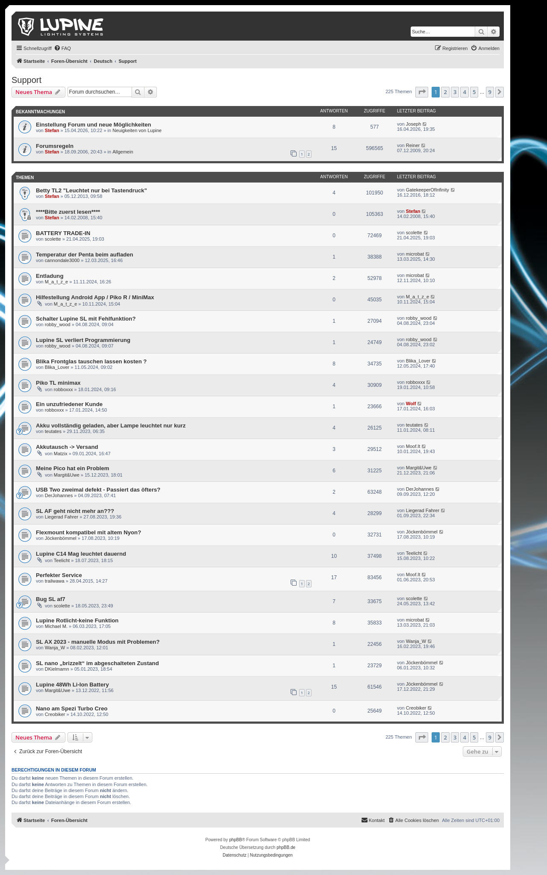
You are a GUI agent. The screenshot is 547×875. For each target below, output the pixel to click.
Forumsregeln (55, 146)
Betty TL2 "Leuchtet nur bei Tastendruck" (91, 190)
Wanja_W (55, 647)
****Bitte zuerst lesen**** (68, 212)
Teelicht (62, 560)
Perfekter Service (59, 575)
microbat (415, 253)
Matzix (61, 453)
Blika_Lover (57, 367)
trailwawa (55, 580)
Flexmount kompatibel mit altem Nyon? (88, 532)
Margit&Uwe (66, 474)
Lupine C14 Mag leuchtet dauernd (81, 554)
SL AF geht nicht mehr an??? (75, 511)
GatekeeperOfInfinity (427, 189)
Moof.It (413, 446)
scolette (53, 239)
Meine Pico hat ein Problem (72, 468)
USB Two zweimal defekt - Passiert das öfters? (98, 489)
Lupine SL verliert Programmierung (83, 340)
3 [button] (454, 92)
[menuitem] (62, 48)
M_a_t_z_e (56, 281)
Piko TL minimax (58, 383)
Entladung (49, 276)
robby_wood (58, 324)
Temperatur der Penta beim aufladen (84, 254)
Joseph (413, 124)
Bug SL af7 (50, 599)
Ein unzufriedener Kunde (69, 404)
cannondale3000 (62, 260)
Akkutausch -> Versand (67, 447)
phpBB (235, 839)
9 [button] (489, 92)
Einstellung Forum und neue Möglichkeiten (93, 124)
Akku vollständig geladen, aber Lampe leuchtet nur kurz (110, 425)
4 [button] (464, 92)
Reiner (413, 145)
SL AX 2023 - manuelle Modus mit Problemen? (97, 642)
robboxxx (63, 389)
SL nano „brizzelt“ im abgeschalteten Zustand (97, 663)
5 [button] (474, 92)
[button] (421, 92)
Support (26, 80)
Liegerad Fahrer (61, 516)
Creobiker (55, 714)
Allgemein (122, 151)
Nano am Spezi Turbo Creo (72, 708)
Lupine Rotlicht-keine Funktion (77, 620)
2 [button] (445, 92)
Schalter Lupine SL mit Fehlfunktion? (85, 318)
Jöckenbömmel (60, 538)
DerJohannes (59, 495)
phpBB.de (285, 847)
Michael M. (56, 626)
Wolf (411, 403)
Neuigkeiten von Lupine (137, 130)
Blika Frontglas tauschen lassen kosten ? (91, 361)
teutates (53, 431)
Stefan (52, 130)
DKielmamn (57, 669)
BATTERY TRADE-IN (63, 233)
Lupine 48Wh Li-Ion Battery (72, 684)
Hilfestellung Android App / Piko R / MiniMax (95, 297)
